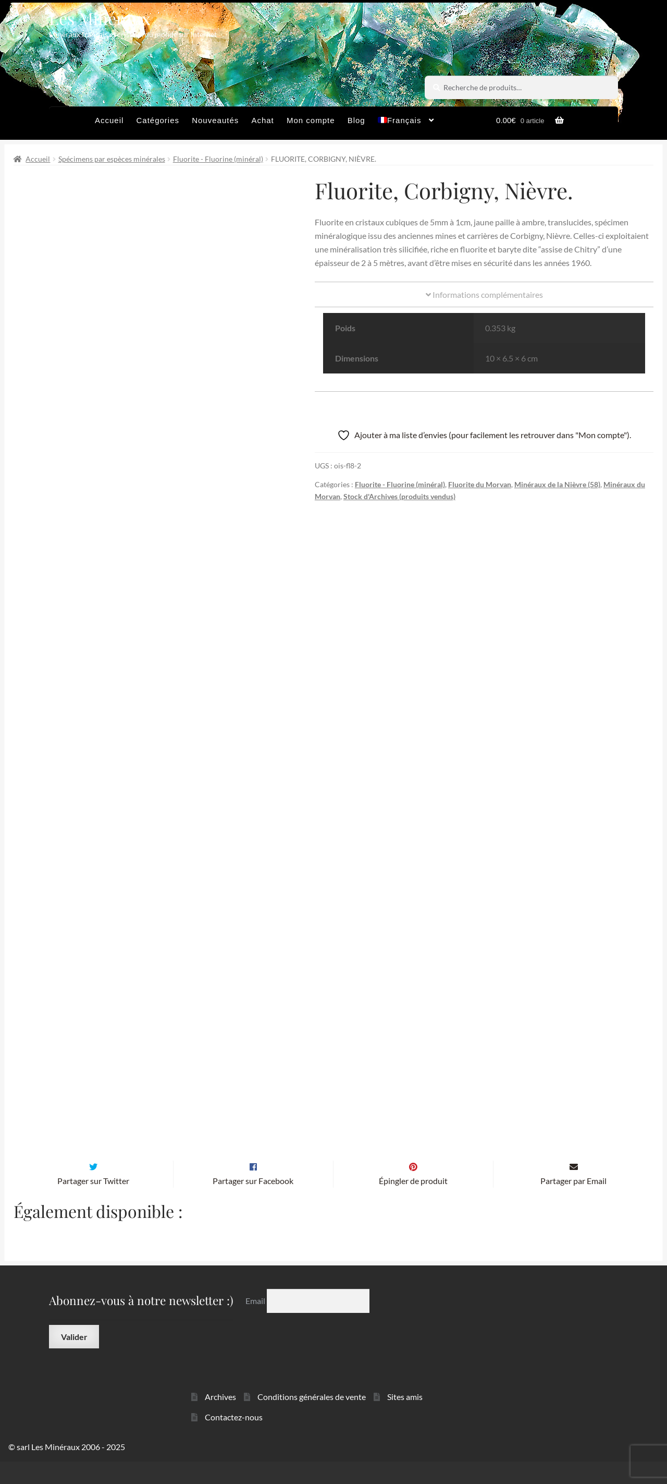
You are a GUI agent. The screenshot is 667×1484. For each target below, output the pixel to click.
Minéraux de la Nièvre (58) (557, 484)
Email (256, 1323)
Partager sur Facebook (253, 1203)
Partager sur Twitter (93, 1203)
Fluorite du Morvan (479, 484)
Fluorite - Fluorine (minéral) (218, 158)
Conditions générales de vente (311, 1418)
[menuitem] (406, 123)
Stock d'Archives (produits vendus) (399, 496)
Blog (356, 120)
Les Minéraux (100, 18)
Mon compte (311, 120)
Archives (220, 1418)
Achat (262, 120)
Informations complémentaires (484, 294)
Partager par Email (573, 1203)
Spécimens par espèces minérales (111, 158)
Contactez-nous (234, 1439)
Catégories (157, 120)
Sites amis (405, 1418)
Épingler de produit (413, 1203)
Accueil (109, 120)
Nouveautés (215, 120)
